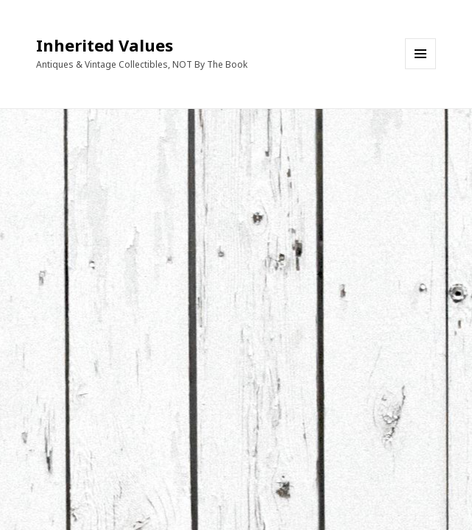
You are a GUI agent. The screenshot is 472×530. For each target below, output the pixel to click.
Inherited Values (104, 45)
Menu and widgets (421, 68)
